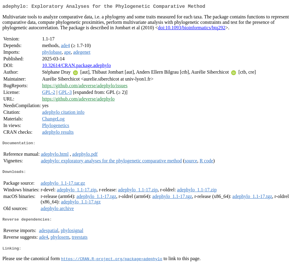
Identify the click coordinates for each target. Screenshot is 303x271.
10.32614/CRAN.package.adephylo (76, 66)
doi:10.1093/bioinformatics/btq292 (191, 28)
